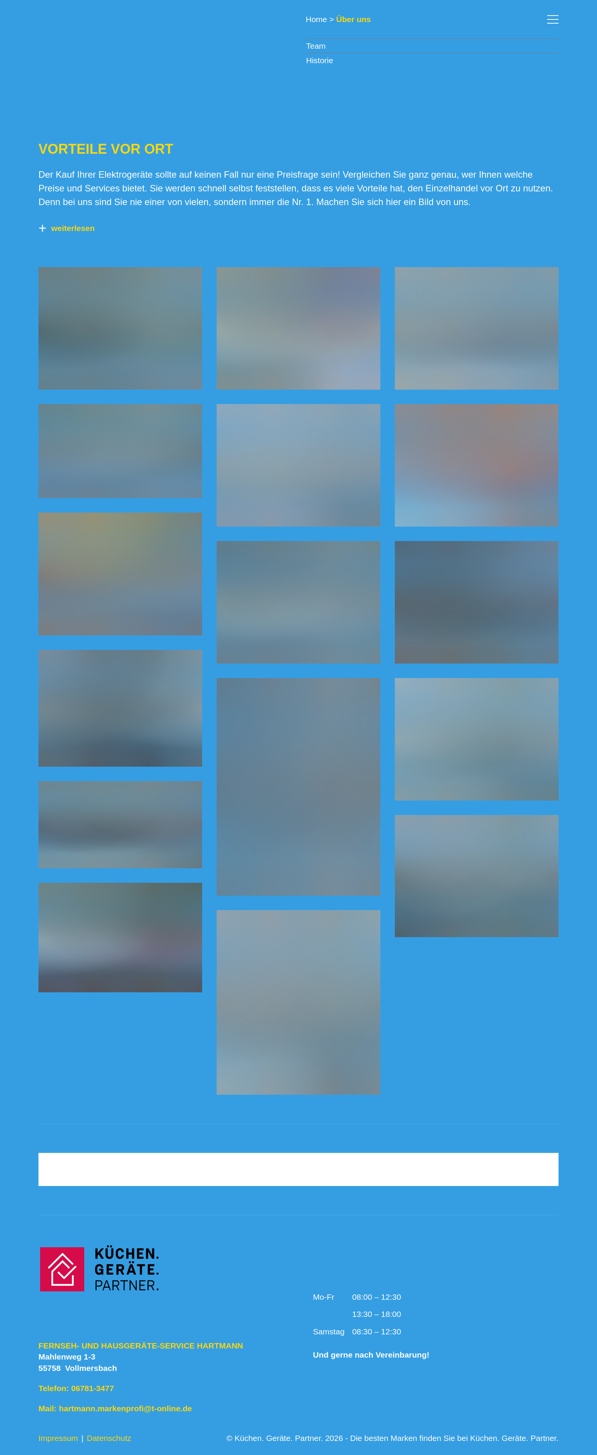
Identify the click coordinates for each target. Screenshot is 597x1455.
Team (316, 45)
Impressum (58, 1438)
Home (316, 19)
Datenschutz (109, 1438)
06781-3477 (92, 1388)
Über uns (353, 19)
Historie (319, 60)
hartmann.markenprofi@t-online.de (125, 1408)
